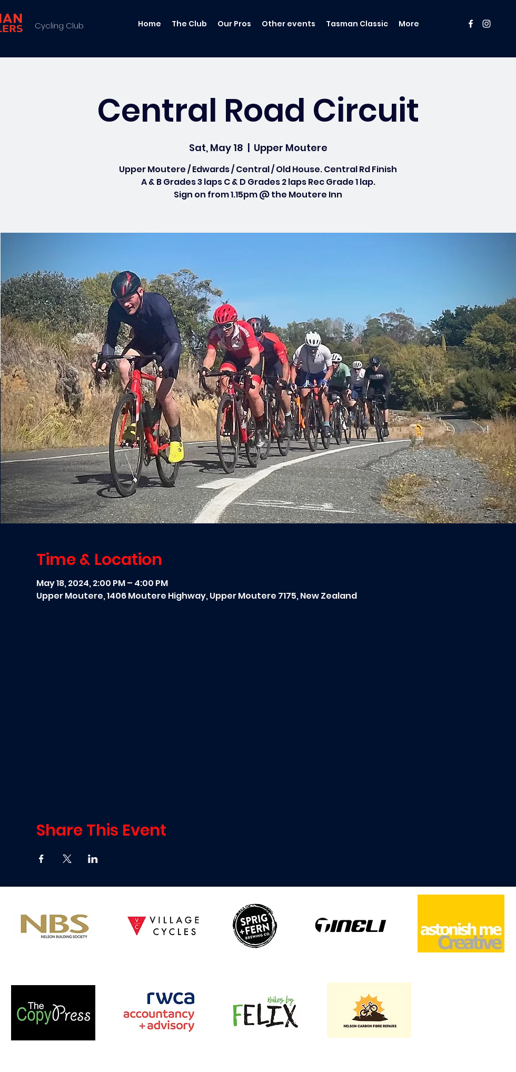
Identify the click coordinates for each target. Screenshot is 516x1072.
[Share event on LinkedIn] (93, 859)
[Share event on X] (67, 859)
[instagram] (486, 23)
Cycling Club (59, 25)
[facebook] (470, 23)
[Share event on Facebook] (41, 859)
